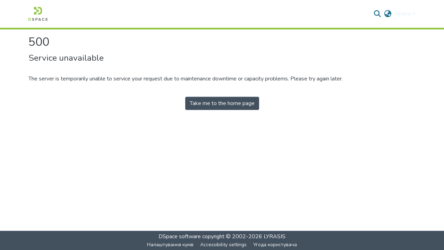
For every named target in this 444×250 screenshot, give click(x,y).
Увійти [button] (403, 14)
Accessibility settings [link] (223, 244)
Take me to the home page (222, 103)
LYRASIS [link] (274, 236)
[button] (38, 14)
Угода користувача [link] (275, 244)
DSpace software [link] (180, 236)
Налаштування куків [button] (170, 244)
